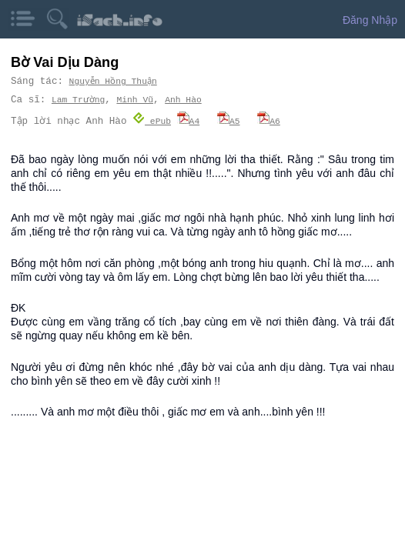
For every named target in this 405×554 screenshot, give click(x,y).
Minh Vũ (133, 99)
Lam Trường (78, 99)
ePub (152, 120)
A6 (269, 120)
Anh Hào (182, 99)
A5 (229, 120)
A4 (188, 120)
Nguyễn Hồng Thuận (114, 81)
